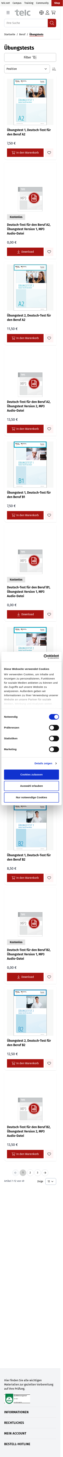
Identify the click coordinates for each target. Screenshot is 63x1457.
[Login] (47, 12)
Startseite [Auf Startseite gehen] (9, 34)
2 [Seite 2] (30, 1172)
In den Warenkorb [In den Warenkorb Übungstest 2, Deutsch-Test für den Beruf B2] (25, 1063)
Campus (17, 3)
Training (28, 3)
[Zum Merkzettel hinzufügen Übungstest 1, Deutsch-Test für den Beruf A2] (49, 152)
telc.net (5, 3)
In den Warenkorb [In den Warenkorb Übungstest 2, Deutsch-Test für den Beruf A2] (25, 338)
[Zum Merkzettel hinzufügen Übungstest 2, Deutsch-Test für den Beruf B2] (49, 1063)
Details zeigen (43, 763)
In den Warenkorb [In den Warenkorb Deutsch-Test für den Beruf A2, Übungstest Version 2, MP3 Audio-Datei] (25, 429)
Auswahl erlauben (31, 785)
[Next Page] (45, 1172)
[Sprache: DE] (41, 12)
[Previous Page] (15, 1172)
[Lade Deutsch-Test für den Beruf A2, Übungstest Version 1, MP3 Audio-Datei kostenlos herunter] (25, 252)
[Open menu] (8, 12)
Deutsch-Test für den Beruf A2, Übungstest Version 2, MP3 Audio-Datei (28, 406)
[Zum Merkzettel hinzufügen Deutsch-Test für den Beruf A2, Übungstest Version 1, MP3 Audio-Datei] (49, 252)
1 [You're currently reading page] (22, 1172)
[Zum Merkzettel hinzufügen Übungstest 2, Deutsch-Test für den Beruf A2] (49, 338)
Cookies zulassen (31, 774)
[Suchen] (52, 23)
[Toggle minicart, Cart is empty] (53, 12)
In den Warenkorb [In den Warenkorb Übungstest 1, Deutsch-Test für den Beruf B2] (25, 878)
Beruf (22, 34)
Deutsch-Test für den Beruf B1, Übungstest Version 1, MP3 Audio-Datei (28, 591)
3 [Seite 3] (37, 1172)
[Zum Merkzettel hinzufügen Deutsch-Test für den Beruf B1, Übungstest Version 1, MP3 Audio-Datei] (49, 614)
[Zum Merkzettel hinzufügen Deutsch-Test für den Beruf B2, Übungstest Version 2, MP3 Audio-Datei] (49, 1154)
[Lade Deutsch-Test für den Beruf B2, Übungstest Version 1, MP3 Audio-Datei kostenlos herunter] (25, 977)
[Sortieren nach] (27, 69)
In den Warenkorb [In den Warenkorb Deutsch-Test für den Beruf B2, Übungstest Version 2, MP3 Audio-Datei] (25, 1154)
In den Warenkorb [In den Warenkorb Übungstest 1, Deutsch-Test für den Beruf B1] (25, 515)
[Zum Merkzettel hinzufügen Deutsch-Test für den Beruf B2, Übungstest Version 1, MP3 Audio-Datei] (49, 977)
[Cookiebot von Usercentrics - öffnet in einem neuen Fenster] (44, 656)
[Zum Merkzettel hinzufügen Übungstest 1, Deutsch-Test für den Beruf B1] (49, 515)
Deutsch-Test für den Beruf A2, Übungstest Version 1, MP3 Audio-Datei (28, 229)
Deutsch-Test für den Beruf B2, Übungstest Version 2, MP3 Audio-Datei (28, 1131)
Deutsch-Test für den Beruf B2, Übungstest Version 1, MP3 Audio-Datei (28, 954)
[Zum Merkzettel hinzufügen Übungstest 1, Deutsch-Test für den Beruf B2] (49, 878)
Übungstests (36, 34)
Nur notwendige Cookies (31, 797)
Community (42, 3)
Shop (57, 3)
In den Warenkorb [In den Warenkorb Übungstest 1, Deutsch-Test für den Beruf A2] (25, 152)
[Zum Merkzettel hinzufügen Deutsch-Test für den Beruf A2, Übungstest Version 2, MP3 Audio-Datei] (49, 429)
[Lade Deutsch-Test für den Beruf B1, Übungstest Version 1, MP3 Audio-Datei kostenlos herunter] (25, 614)
